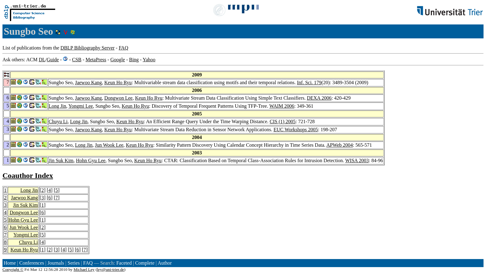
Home (10, 263)
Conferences (31, 263)
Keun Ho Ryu (118, 82)
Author (165, 263)
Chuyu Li (58, 121)
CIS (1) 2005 (283, 121)
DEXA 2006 (319, 98)
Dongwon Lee (118, 98)
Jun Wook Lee (109, 145)
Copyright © (13, 269)
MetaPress (96, 59)
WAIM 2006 (281, 106)
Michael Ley (84, 269)
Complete (144, 263)
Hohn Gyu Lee (90, 160)
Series (74, 263)
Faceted (124, 263)
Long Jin (57, 106)
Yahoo (149, 59)
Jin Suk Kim (61, 160)
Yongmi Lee (80, 106)
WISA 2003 (357, 160)
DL (42, 59)
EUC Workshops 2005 (295, 129)
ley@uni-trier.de (110, 269)
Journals (55, 263)
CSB (76, 59)
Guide (53, 59)
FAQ (123, 47)
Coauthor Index (27, 175)
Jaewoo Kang (88, 82)
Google (117, 59)
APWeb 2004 (339, 145)
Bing (134, 59)
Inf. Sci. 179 (309, 82)
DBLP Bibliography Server (87, 47)
